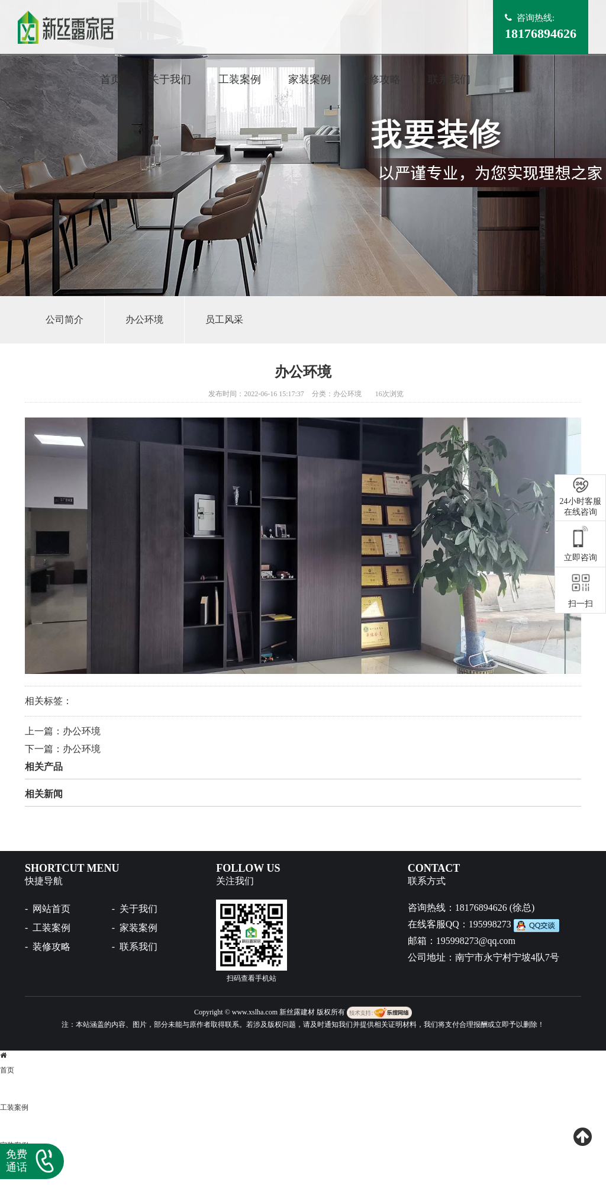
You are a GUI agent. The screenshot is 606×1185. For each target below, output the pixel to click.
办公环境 (144, 319)
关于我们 (170, 79)
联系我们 (449, 79)
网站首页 (51, 909)
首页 (110, 79)
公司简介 (64, 319)
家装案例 (309, 79)
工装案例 (239, 79)
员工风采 (224, 319)
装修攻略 (379, 79)
